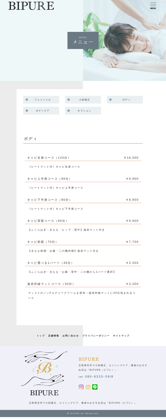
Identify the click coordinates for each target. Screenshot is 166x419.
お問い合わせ (70, 335)
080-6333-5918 (99, 377)
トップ (41, 335)
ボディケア (43, 110)
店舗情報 (53, 335)
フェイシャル (43, 99)
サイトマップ (121, 335)
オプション (84, 110)
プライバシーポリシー (96, 335)
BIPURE (75, 415)
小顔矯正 (84, 99)
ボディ (126, 99)
